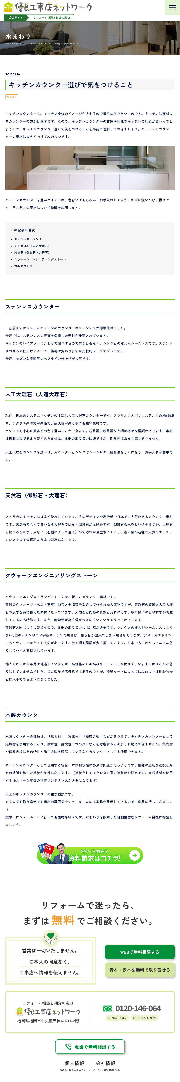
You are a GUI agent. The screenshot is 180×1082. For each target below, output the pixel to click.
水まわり (12, 96)
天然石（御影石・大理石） (32, 252)
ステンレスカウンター (29, 239)
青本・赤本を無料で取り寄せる (139, 970)
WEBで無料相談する (140, 952)
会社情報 (105, 1063)
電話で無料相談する (90, 1047)
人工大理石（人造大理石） (32, 246)
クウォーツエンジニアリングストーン (40, 259)
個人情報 (74, 1063)
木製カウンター (25, 266)
